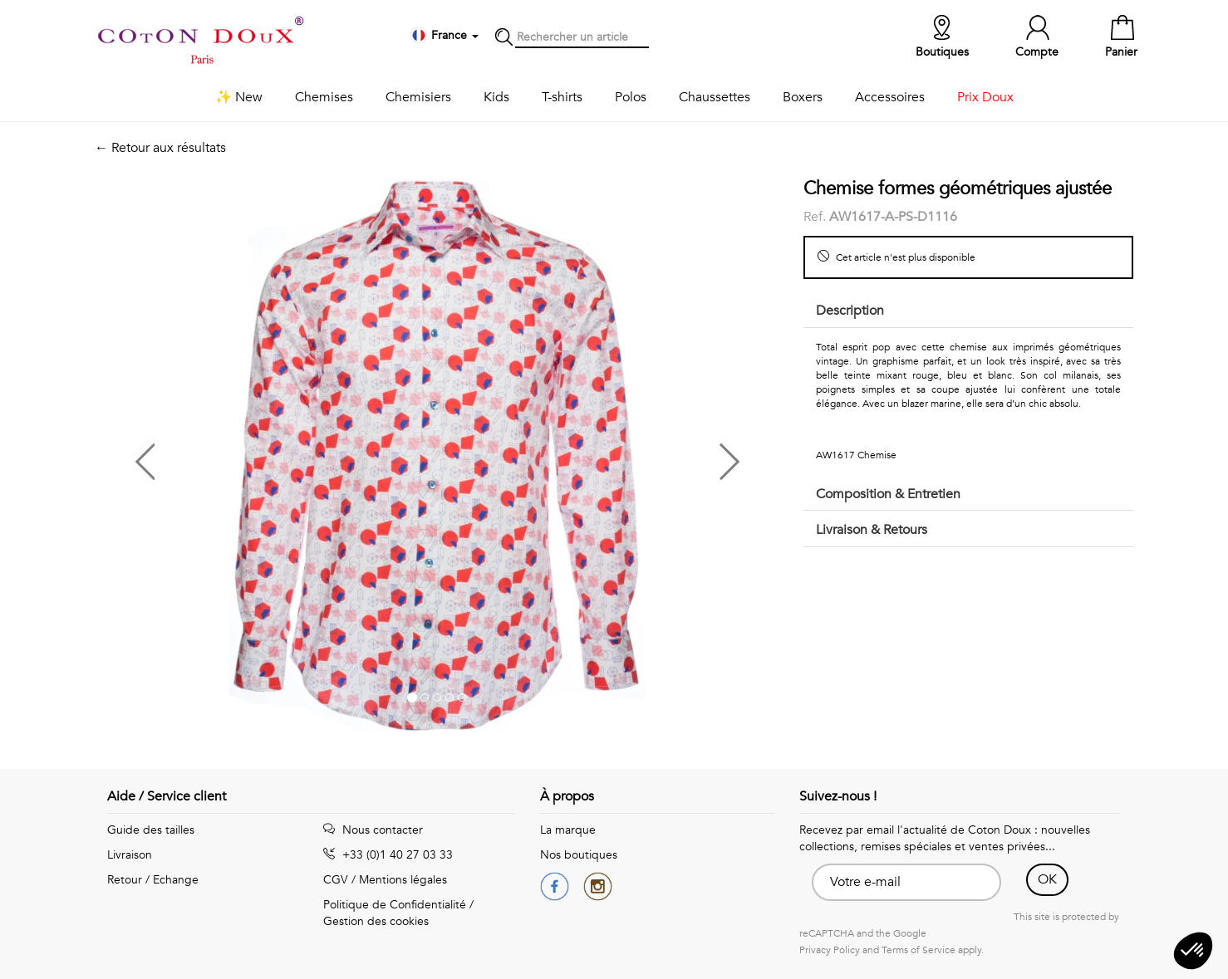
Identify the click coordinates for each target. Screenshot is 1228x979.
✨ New (239, 97)
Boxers (803, 97)
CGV (335, 880)
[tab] (968, 312)
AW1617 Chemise (856, 455)
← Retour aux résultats (160, 148)
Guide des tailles (150, 830)
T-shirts (562, 97)
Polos (630, 97)
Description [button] (850, 310)
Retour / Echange (153, 880)
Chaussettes (714, 97)
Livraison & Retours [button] (871, 530)
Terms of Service (918, 950)
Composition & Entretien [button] (888, 494)
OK (1047, 879)
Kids (496, 97)
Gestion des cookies (376, 921)
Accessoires (890, 97)
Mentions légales (403, 880)
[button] (266, 455)
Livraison (129, 855)
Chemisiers (418, 97)
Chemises (324, 97)
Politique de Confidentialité (394, 905)
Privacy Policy (829, 950)
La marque (568, 830)
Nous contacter (373, 830)
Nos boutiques (578, 855)
